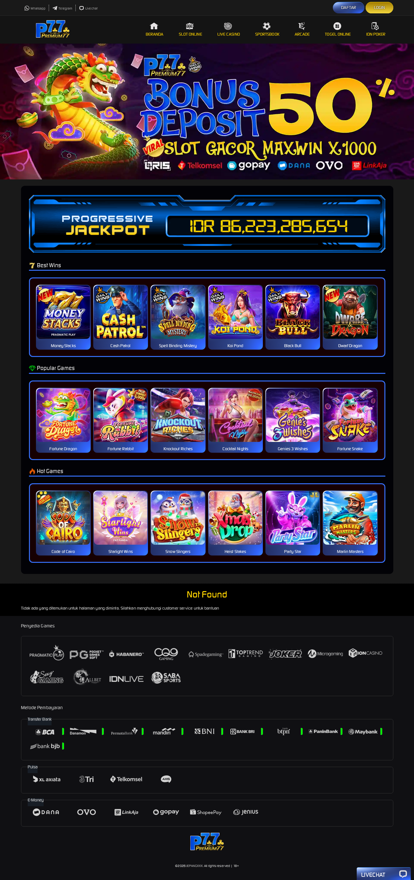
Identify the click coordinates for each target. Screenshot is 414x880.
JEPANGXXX (194, 866)
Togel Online (338, 29)
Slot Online (190, 29)
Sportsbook (267, 29)
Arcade (302, 29)
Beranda (155, 29)
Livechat (88, 8)
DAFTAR (348, 7)
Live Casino (228, 29)
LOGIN (379, 7)
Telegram (62, 8)
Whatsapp (35, 8)
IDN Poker (376, 29)
